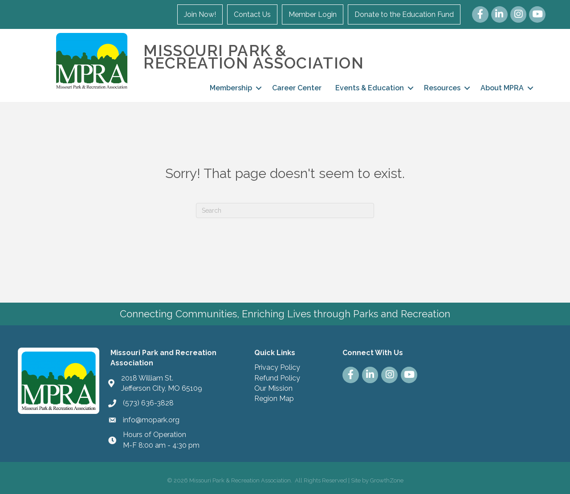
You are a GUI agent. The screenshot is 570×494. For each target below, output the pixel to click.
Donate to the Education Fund (404, 14)
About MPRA (502, 88)
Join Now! (200, 14)
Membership (231, 88)
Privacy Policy (277, 367)
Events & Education (369, 88)
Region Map (274, 398)
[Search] (285, 210)
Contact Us (252, 14)
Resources (442, 88)
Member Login (313, 14)
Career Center (297, 88)
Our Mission (273, 388)
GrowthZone (386, 480)
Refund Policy (277, 378)
